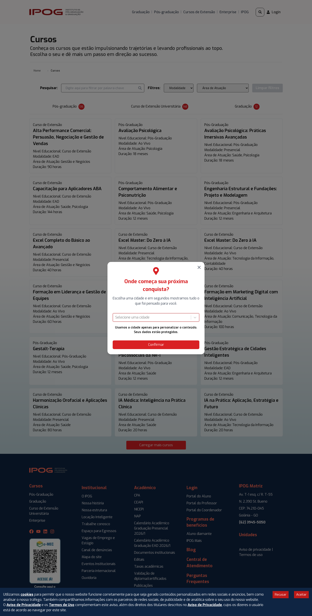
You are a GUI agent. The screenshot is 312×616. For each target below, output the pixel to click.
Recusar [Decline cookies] (280, 594)
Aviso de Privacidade (23, 605)
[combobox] (115, 317)
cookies (27, 594)
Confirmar (156, 344)
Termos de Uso (61, 605)
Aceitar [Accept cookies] (301, 594)
